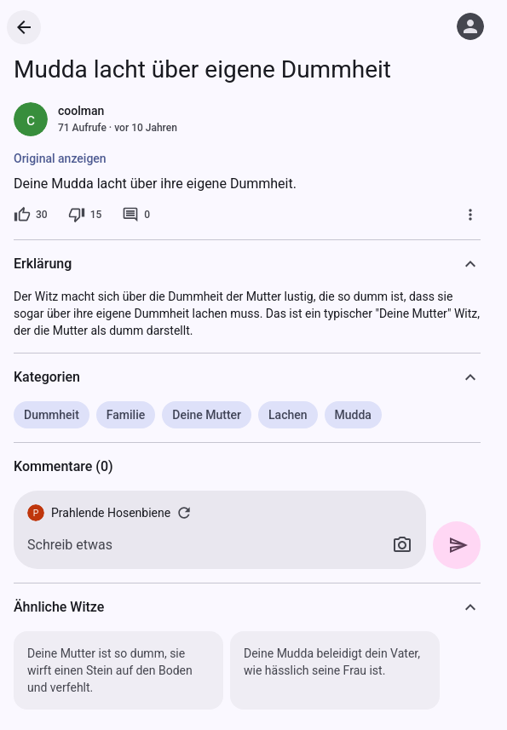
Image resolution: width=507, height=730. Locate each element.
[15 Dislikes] (85, 214)
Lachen (288, 415)
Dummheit (51, 415)
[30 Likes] (30, 214)
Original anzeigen (60, 158)
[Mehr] (470, 214)
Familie (126, 415)
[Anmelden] (470, 26)
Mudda (353, 415)
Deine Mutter (206, 415)
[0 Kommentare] (136, 214)
